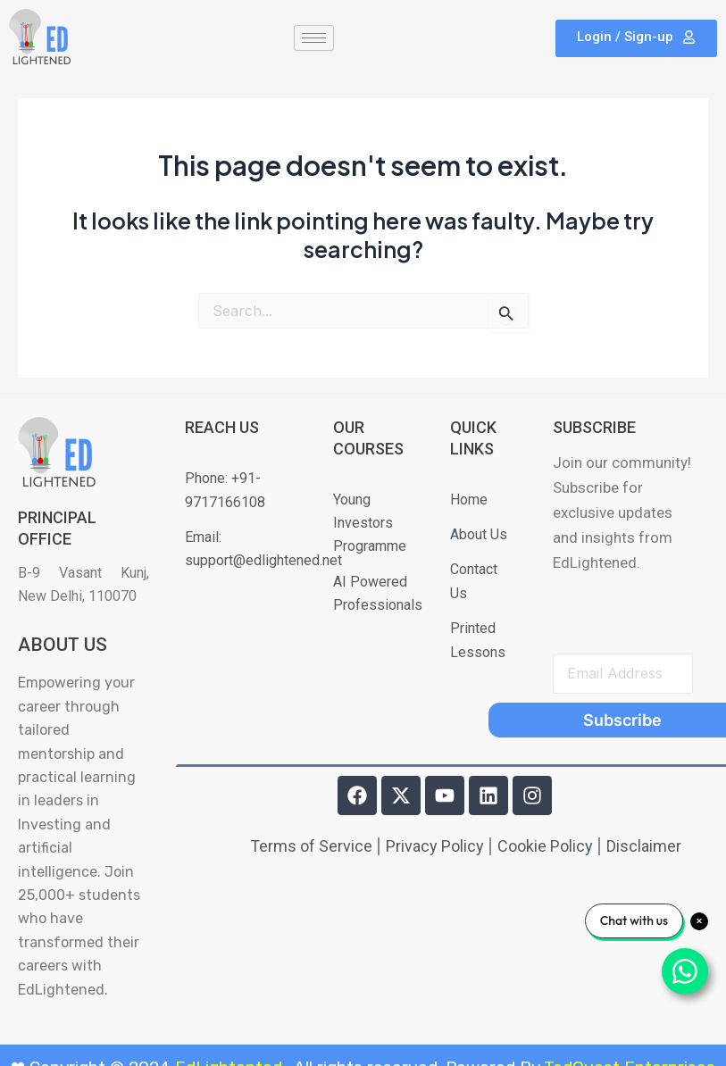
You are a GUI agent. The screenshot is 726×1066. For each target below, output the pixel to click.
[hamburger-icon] (314, 38)
